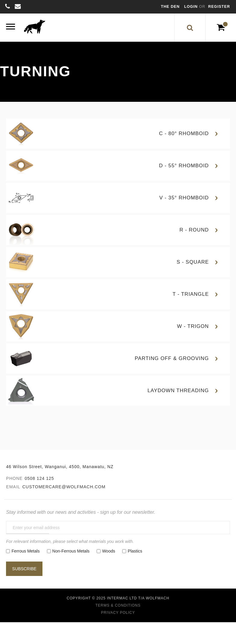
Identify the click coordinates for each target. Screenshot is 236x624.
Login (191, 7)
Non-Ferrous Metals (71, 552)
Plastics (135, 552)
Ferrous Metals (25, 552)
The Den (170, 7)
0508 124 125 (39, 480)
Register (219, 7)
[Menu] (10, 28)
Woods (108, 552)
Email (13, 488)
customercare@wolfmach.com (63, 488)
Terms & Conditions (118, 607)
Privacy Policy (118, 614)
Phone (14, 480)
